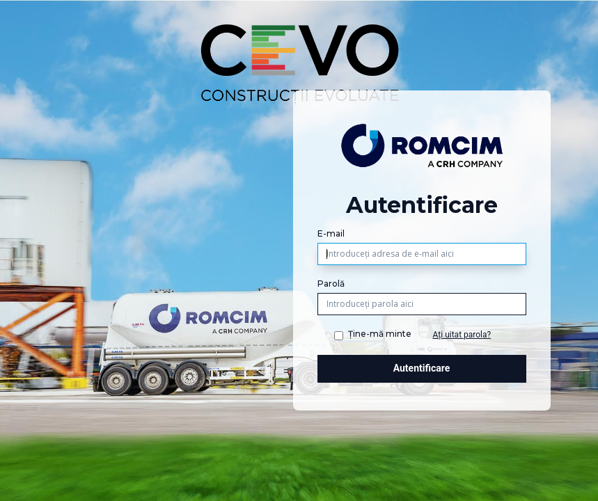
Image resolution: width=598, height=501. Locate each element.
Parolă (331, 283)
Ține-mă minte (379, 333)
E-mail (331, 233)
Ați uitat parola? (462, 335)
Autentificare (421, 368)
